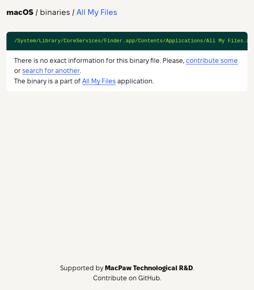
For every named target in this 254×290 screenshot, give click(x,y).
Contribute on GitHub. (127, 278)
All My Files (99, 81)
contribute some (212, 60)
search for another (51, 70)
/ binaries (38, 12)
